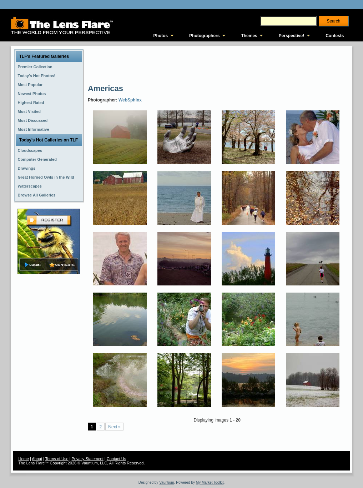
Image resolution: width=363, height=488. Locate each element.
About (37, 459)
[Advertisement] (218, 64)
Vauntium (166, 482)
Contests (335, 35)
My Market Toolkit (210, 482)
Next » (114, 426)
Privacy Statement (88, 459)
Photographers (204, 35)
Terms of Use (57, 459)
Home (24, 459)
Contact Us (116, 459)
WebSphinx (130, 100)
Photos (160, 35)
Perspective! (291, 35)
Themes (249, 35)
